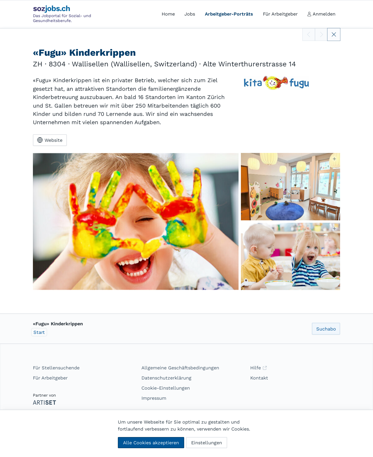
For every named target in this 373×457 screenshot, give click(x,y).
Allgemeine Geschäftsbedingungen (180, 367)
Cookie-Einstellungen (165, 388)
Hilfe (258, 367)
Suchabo (326, 329)
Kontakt (259, 378)
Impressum (153, 398)
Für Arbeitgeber (50, 378)
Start (39, 332)
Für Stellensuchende (56, 367)
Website (49, 140)
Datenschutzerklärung (166, 378)
